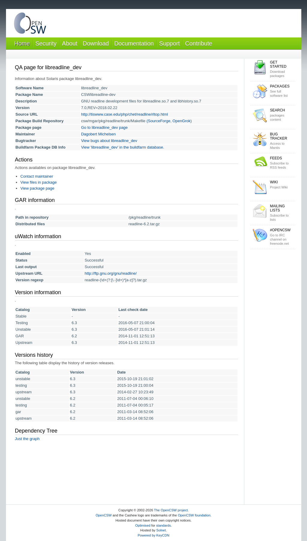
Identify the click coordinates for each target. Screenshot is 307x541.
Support (169, 43)
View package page (37, 188)
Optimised (142, 525)
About (69, 43)
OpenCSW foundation (194, 515)
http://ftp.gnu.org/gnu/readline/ (110, 273)
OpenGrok (181, 121)
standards (163, 525)
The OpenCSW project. (171, 510)
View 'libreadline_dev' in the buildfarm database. (122, 147)
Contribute (198, 43)
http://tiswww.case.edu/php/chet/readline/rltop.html (124, 114)
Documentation (134, 43)
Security (46, 43)
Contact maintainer (36, 176)
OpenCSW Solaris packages (29, 24)
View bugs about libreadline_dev (109, 140)
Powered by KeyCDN (153, 535)
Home (22, 43)
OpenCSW (104, 515)
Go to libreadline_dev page (104, 127)
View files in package (38, 182)
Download (96, 43)
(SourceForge (158, 121)
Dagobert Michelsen (98, 134)
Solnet (161, 530)
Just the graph (27, 438)
